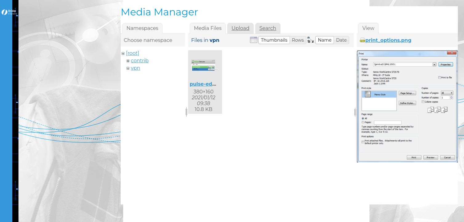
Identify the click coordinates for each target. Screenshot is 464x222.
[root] (132, 53)
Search (267, 28)
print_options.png (388, 40)
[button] (274, 40)
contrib (140, 61)
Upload (240, 28)
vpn (135, 68)
